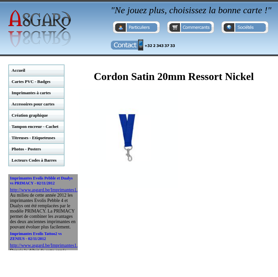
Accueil (18, 70)
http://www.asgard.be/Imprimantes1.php (47, 189)
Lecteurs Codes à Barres (34, 160)
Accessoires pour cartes (33, 103)
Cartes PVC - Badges (31, 81)
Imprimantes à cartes (31, 92)
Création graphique (30, 115)
